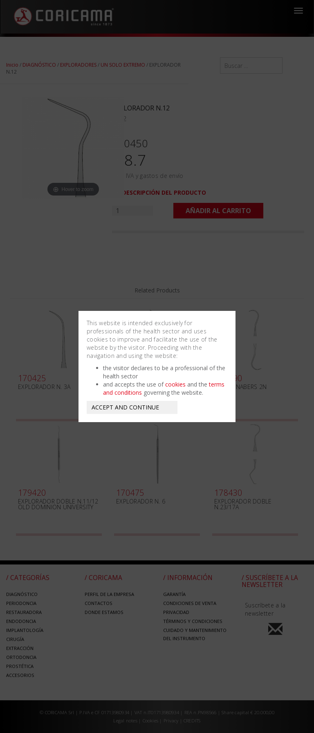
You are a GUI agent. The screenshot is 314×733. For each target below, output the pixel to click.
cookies (175, 384)
